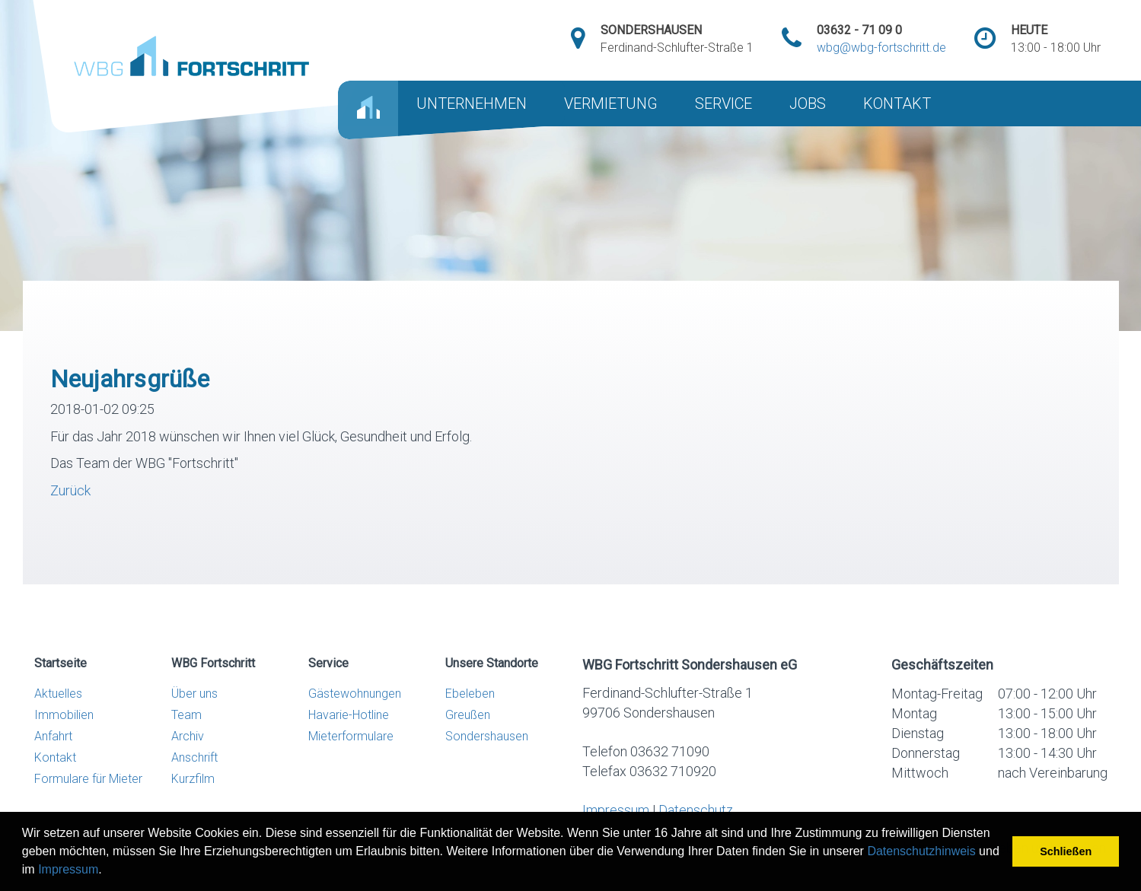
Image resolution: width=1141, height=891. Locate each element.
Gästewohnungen (354, 693)
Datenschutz (695, 810)
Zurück (70, 490)
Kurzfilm (193, 779)
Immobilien (64, 715)
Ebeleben (470, 693)
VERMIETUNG (611, 103)
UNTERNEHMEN (471, 103)
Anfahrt (53, 736)
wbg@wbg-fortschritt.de (881, 47)
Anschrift (194, 757)
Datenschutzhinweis (921, 851)
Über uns (194, 693)
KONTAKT (897, 103)
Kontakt (55, 757)
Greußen (467, 715)
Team (186, 715)
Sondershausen (486, 736)
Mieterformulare (351, 736)
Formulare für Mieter (88, 779)
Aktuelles (58, 693)
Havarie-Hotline (348, 715)
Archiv (187, 736)
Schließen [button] (1066, 851)
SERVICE (723, 103)
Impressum (68, 869)
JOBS (807, 103)
